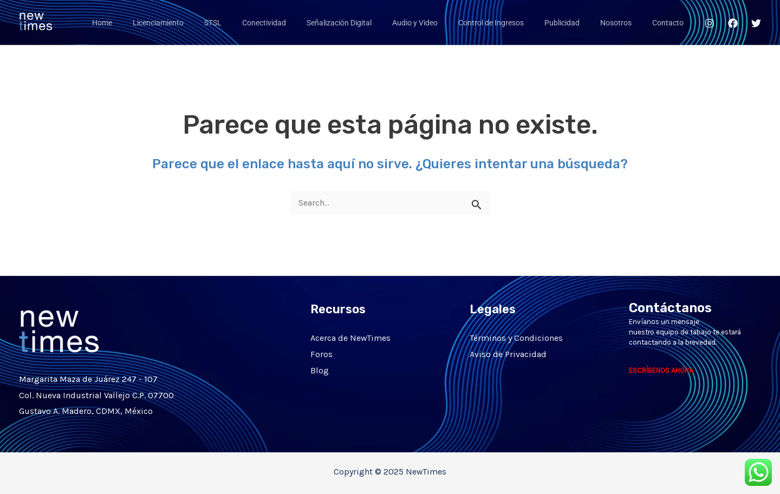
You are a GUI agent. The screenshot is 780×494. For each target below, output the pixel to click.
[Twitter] (756, 23)
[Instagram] (709, 23)
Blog (319, 370)
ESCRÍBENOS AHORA (661, 370)
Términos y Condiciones (516, 338)
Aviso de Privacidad (508, 354)
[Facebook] (733, 23)
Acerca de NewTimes (350, 338)
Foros (321, 354)
